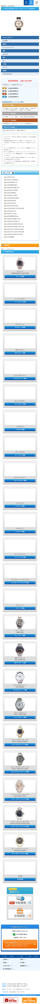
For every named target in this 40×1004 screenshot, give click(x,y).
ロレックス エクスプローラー (12, 187)
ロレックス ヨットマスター (11, 190)
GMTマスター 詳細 (20, 353)
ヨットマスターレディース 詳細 (20, 772)
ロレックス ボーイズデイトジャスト (13, 234)
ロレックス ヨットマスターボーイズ (13, 224)
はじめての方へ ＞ (8, 965)
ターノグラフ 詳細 (20, 455)
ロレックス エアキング (10, 200)
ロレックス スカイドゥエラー (12, 198)
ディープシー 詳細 (20, 635)
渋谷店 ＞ (22, 959)
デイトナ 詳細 (20, 276)
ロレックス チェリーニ (10, 211)
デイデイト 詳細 (20, 531)
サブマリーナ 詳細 (20, 327)
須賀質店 (20, 978)
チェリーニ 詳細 (20, 608)
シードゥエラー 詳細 (20, 302)
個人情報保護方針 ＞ (8, 969)
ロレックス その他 (9, 237)
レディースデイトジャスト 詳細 (20, 799)
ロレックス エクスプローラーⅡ (12, 218)
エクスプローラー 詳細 (20, 378)
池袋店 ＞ (5, 962)
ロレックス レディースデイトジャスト (14, 229)
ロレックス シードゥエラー (11, 179)
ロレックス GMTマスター (11, 185)
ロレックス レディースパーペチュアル (14, 231)
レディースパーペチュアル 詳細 (20, 826)
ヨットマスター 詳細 (20, 404)
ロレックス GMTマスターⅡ (11, 216)
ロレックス (6, 172)
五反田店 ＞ (6, 959)
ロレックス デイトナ (9, 177)
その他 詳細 (20, 879)
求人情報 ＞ (23, 962)
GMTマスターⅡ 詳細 (20, 663)
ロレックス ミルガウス (10, 192)
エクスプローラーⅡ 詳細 (20, 690)
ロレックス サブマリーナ (10, 182)
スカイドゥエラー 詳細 (20, 480)
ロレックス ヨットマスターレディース (14, 226)
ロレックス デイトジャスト (11, 205)
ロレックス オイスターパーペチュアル (14, 208)
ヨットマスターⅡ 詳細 (20, 717)
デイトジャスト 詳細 (20, 557)
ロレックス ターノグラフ (10, 195)
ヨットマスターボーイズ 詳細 (20, 744)
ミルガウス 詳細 (20, 429)
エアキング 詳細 (20, 506)
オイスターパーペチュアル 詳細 (20, 582)
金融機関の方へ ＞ (25, 965)
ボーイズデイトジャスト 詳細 (20, 854)
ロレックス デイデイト (10, 203)
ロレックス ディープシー (10, 213)
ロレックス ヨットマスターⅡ (12, 221)
